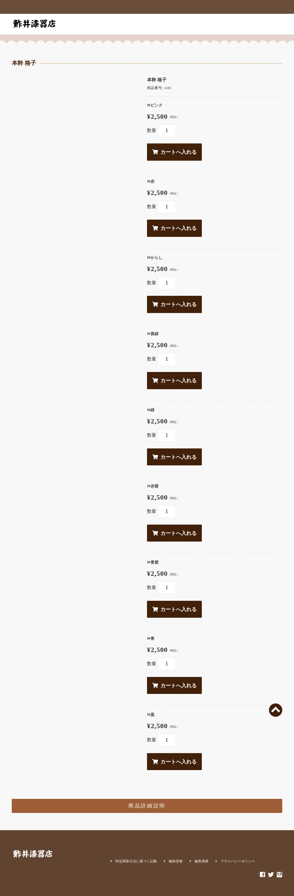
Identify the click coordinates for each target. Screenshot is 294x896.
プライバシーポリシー (237, 861)
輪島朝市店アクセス (217, 24)
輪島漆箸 (201, 861)
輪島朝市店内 (179, 24)
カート (273, 24)
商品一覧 (111, 24)
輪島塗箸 (176, 861)
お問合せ (251, 24)
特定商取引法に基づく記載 (136, 861)
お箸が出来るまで (143, 24)
